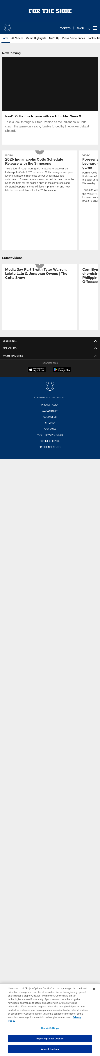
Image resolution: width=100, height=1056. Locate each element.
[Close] (94, 989)
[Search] (88, 28)
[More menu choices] (95, 28)
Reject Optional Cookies (50, 1038)
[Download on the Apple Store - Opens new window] (37, 374)
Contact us (50, 421)
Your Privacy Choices (50, 439)
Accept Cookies (50, 1049)
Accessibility (50, 415)
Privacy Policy (50, 409)
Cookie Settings (50, 445)
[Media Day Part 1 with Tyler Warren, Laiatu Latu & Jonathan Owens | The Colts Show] (39, 278)
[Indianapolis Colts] (50, 391)
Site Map (50, 427)
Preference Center (50, 451)
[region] (50, 1019)
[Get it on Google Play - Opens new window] (62, 375)
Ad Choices (50, 433)
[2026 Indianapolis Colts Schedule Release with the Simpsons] (39, 178)
